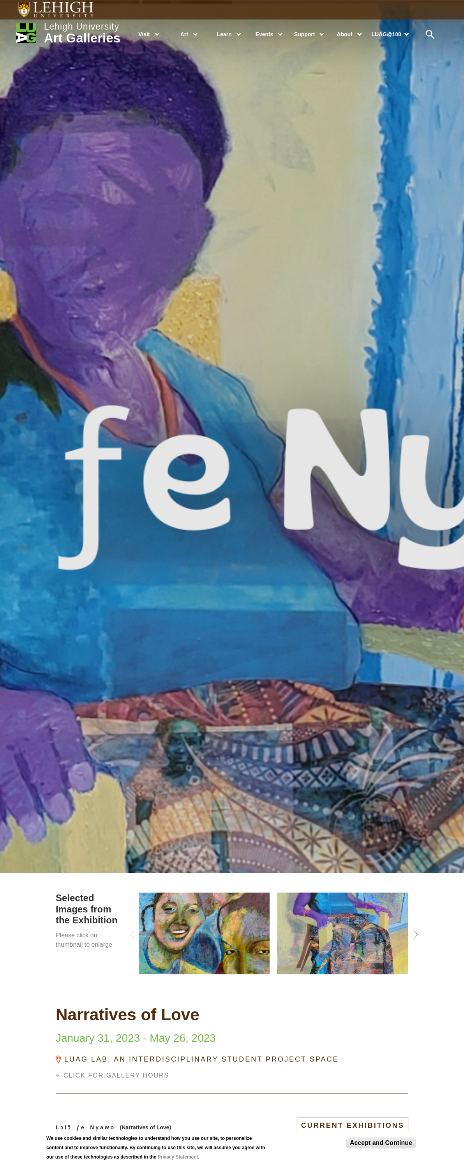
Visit (144, 34)
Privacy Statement (178, 1157)
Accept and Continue (381, 1142)
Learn (224, 34)
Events (264, 34)
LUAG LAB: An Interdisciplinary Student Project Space (201, 1059)
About (344, 34)
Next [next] (414, 932)
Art (184, 34)
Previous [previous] (133, 932)
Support (304, 34)
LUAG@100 (386, 34)
